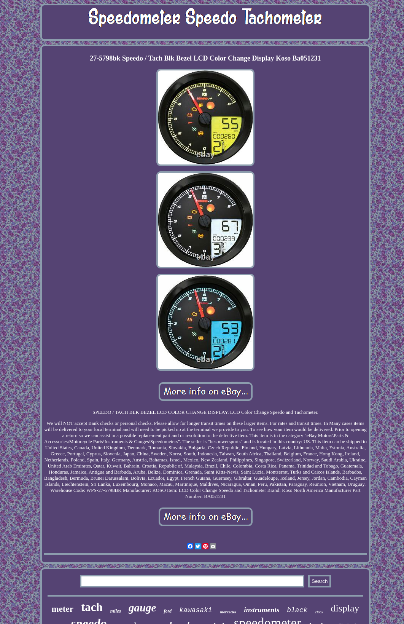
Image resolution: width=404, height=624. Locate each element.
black (297, 610)
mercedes (228, 612)
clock (319, 612)
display (345, 608)
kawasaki (195, 610)
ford (168, 611)
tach (92, 607)
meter (62, 609)
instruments (261, 610)
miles (115, 611)
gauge (142, 608)
